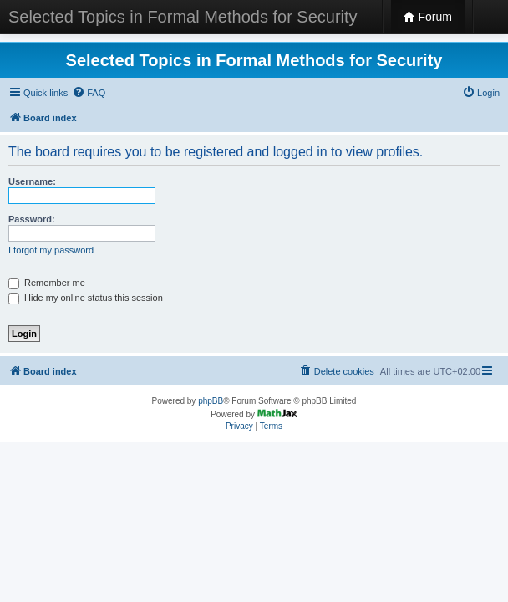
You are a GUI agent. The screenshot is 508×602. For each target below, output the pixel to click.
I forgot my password (51, 250)
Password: (31, 219)
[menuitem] (88, 93)
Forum (428, 16)
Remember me (46, 283)
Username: (32, 181)
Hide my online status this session (85, 298)
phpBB (210, 401)
